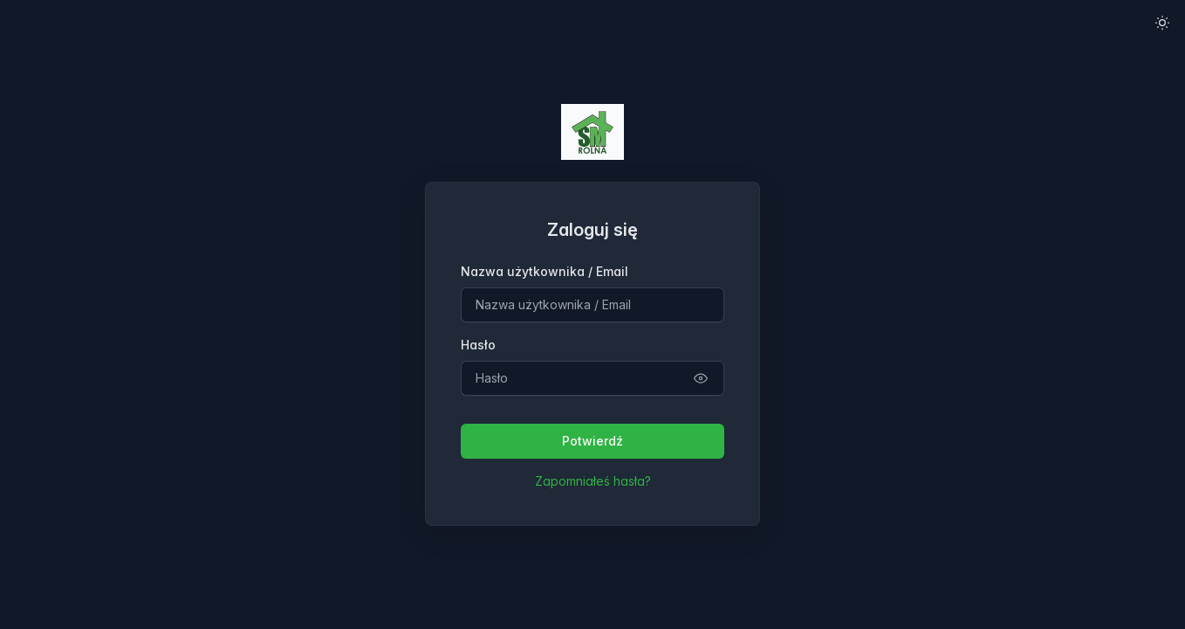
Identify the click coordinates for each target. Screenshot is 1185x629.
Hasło (478, 344)
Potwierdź (592, 440)
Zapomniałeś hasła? (593, 480)
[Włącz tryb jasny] (1162, 22)
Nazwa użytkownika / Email (544, 271)
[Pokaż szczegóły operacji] (700, 378)
